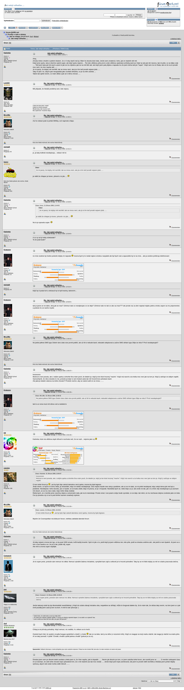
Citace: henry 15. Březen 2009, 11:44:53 (47, 205)
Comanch (7, 556)
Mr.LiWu (7, 115)
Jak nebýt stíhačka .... (19, 38)
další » (179, 38)
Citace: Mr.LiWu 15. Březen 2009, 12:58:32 (48, 395)
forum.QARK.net (12, 32)
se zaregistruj (28, 11)
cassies (7, 468)
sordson (161, 23)
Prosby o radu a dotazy (17, 34)
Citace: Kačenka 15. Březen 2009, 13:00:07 (48, 473)
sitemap (135, 688)
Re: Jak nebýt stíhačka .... (54, 83)
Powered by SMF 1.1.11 (79, 688)
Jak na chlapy (14, 36)
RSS (139, 688)
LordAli (7, 83)
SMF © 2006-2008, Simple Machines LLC (99, 688)
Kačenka (7, 53)
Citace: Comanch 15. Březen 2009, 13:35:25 (48, 595)
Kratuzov (7, 250)
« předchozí (173, 38)
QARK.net (48, 688)
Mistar (36, 36)
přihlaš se (18, 11)
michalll (7, 147)
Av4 (31, 36)
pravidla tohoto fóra (165, 12)
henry (6, 162)
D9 (5, 433)
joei (5, 589)
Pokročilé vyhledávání (60, 21)
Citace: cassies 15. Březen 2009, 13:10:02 (48, 510)
